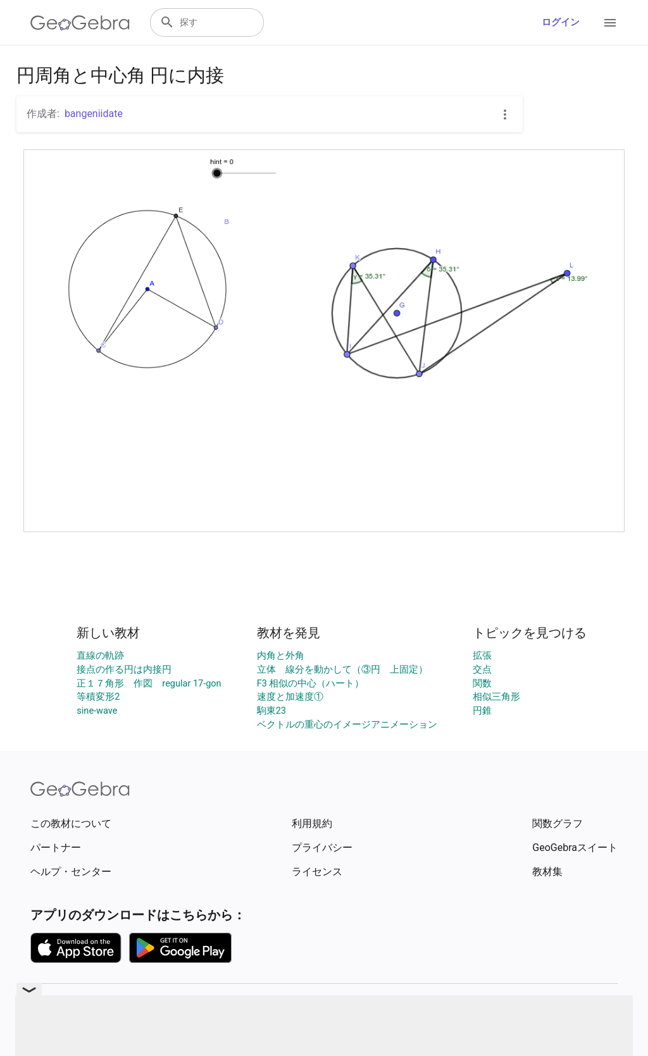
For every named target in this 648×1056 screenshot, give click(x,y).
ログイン (561, 22)
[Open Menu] (610, 22)
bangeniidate (94, 114)
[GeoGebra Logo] (80, 22)
